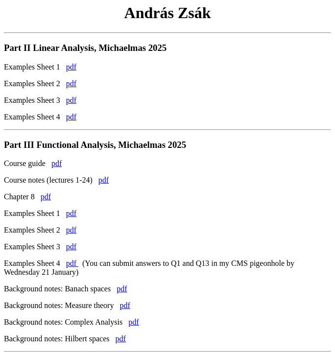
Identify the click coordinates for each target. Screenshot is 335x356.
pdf (71, 67)
